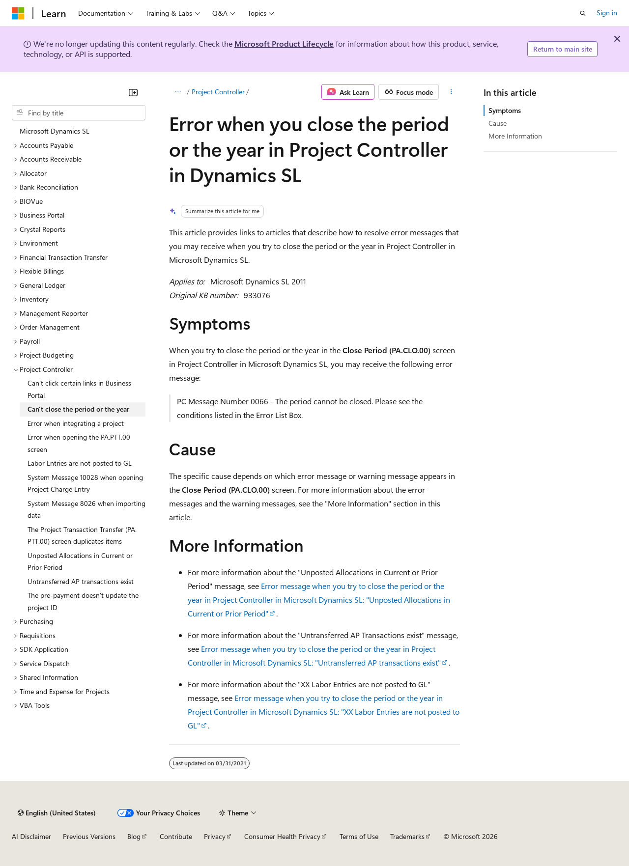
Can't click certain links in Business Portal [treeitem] (79, 389)
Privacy (215, 836)
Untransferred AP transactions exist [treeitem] (81, 581)
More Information (515, 135)
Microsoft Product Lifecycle (284, 43)
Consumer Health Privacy (282, 836)
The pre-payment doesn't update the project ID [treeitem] (83, 601)
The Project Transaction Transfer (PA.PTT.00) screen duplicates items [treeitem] (82, 535)
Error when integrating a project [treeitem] (76, 423)
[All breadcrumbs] (177, 92)
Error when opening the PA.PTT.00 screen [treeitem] (79, 443)
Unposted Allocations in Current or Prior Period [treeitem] (80, 561)
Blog (134, 836)
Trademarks (407, 836)
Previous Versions (89, 836)
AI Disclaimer (31, 836)
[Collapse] (133, 92)
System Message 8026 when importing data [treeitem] (86, 509)
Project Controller (218, 91)
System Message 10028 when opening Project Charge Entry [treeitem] (85, 483)
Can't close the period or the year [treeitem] (78, 409)
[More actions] (451, 92)
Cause (497, 123)
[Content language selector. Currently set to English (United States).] (57, 813)
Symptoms (504, 110)
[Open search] (583, 13)
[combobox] (78, 113)
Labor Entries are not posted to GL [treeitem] (80, 463)
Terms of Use (359, 836)
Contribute (176, 836)
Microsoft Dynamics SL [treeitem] (54, 131)
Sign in (607, 12)
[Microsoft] (18, 13)
